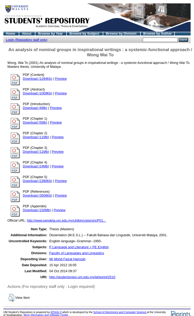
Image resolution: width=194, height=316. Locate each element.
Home (11, 33)
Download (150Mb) (37, 210)
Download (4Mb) (35, 108)
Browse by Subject (84, 33)
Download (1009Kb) (37, 93)
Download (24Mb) (36, 166)
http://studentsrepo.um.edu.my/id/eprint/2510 (82, 277)
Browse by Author (157, 33)
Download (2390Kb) (37, 181)
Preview (61, 79)
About (27, 33)
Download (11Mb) (36, 137)
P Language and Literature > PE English (79, 247)
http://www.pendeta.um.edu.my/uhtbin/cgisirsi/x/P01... (66, 220)
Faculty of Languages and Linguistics (76, 253)
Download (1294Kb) (37, 79)
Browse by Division (122, 33)
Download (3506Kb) (37, 195)
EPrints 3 (56, 312)
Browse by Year (51, 33)
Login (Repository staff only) (26, 40)
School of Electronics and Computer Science (120, 312)
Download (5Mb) (35, 122)
